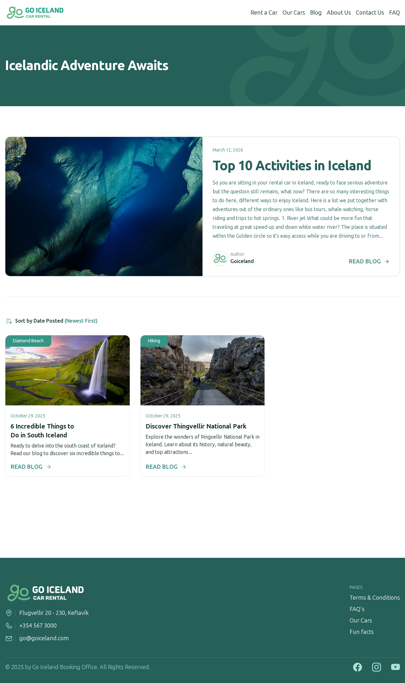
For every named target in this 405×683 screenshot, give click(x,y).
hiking (154, 341)
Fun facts (362, 631)
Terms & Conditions (375, 597)
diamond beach (28, 341)
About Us (339, 12)
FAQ (394, 12)
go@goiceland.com (44, 638)
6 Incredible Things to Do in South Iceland (42, 430)
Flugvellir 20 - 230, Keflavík (54, 613)
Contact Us (370, 12)
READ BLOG (369, 261)
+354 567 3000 (38, 625)
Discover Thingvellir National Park (196, 426)
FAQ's (357, 609)
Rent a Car (264, 12)
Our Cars (294, 12)
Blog (316, 12)
